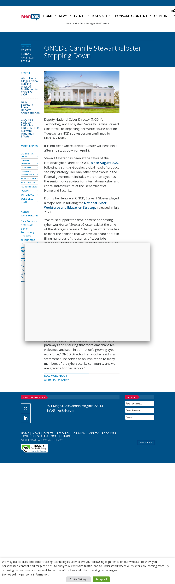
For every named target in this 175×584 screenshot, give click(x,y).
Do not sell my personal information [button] (25, 574)
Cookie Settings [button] (78, 579)
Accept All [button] (101, 579)
